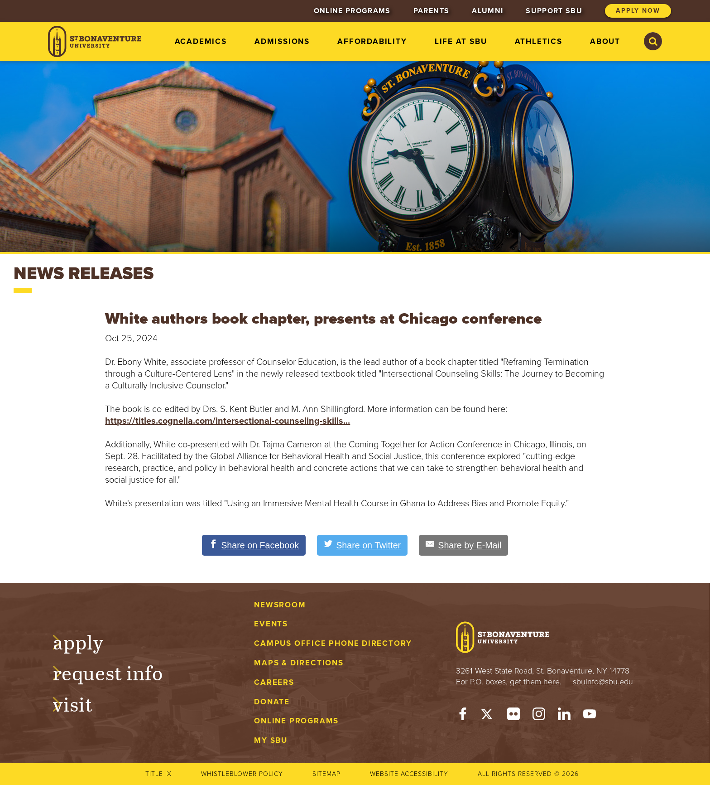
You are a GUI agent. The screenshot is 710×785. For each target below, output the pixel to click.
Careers (274, 682)
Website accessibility (409, 774)
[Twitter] (488, 716)
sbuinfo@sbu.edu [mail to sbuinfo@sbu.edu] (603, 682)
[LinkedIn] (564, 716)
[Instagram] (539, 716)
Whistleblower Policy (242, 774)
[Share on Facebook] (252, 545)
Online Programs (296, 721)
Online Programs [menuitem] (352, 10)
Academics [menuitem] (201, 41)
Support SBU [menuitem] (554, 10)
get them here (535, 682)
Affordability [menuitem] (372, 41)
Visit (81, 703)
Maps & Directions (298, 663)
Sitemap (326, 774)
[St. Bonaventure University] (94, 41)
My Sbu (271, 741)
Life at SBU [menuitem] (461, 41)
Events (271, 624)
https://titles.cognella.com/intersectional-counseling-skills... (227, 421)
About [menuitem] (605, 41)
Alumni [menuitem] (487, 10)
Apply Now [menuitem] (638, 11)
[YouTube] (589, 716)
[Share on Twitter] (362, 545)
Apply (87, 640)
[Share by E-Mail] (465, 545)
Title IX (158, 774)
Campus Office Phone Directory (333, 644)
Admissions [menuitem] (282, 41)
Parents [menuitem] (431, 10)
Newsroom (280, 605)
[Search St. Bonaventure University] (653, 41)
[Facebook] (463, 716)
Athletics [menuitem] (538, 41)
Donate (272, 702)
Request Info (117, 672)
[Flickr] (513, 716)
